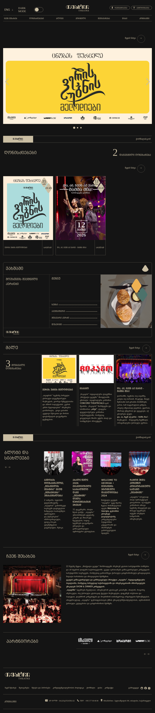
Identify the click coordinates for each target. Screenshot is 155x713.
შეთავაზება (24, 688)
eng (8, 9)
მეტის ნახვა (133, 38)
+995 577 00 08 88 (91, 701)
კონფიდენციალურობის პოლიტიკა (68, 688)
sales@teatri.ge (67, 701)
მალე (12, 347)
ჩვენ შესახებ (10, 688)
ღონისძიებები (20, 152)
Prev (7, 81)
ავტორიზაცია (141, 8)
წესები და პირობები (41, 688)
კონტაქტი (109, 688)
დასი (100, 688)
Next (148, 81)
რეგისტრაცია (119, 8)
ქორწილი (90, 688)
